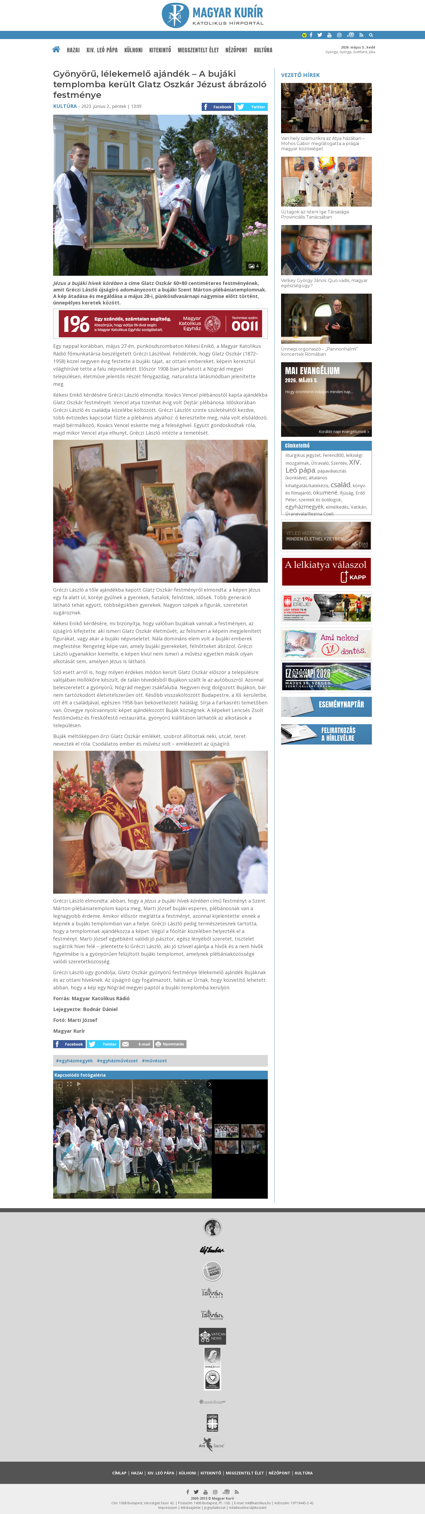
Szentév (339, 463)
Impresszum (167, 1507)
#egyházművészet (117, 1061)
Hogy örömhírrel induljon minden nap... (319, 379)
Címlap (119, 1472)
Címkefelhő (297, 445)
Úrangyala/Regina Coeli (309, 514)
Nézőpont (236, 50)
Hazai (73, 50)
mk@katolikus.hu (258, 1503)
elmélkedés (337, 507)
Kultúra (263, 50)
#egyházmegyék (74, 1061)
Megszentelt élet (198, 50)
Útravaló (320, 463)
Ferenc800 (333, 455)
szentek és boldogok (320, 500)
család (340, 484)
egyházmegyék (304, 506)
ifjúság (346, 493)
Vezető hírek (300, 75)
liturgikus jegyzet (303, 455)
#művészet (154, 1061)
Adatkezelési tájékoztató (248, 1507)
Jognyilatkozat (215, 1507)
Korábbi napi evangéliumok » (344, 431)
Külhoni (133, 50)
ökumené (325, 492)
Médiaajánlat (191, 1507)
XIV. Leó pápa (102, 50)
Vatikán (358, 507)
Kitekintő (160, 50)
